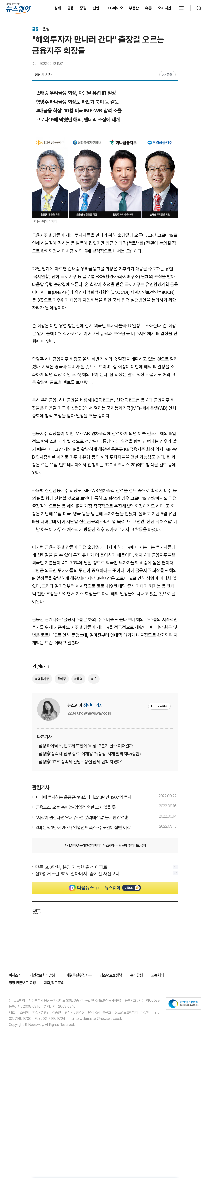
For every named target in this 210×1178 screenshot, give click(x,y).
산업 (96, 8)
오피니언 (164, 8)
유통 (148, 8)
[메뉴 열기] (181, 8)
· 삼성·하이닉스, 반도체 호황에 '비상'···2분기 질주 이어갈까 (85, 846)
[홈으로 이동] (18, 8)
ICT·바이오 (114, 8)
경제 (57, 8)
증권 (83, 8)
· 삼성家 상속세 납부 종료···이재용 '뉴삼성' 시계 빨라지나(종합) (89, 854)
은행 (46, 29)
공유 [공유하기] (167, 75)
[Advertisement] (105, 378)
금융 (70, 8)
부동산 (134, 8)
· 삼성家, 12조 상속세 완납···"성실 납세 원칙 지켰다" (79, 862)
